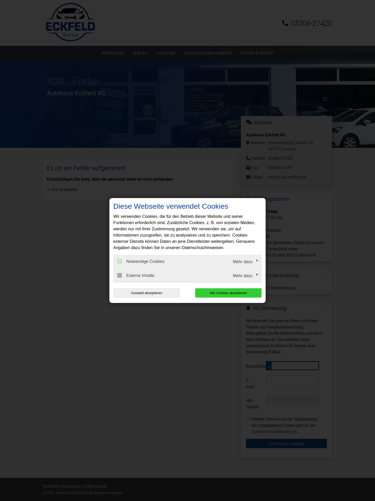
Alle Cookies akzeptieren (228, 293)
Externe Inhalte (135, 275)
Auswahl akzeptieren (146, 293)
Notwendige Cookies (141, 261)
